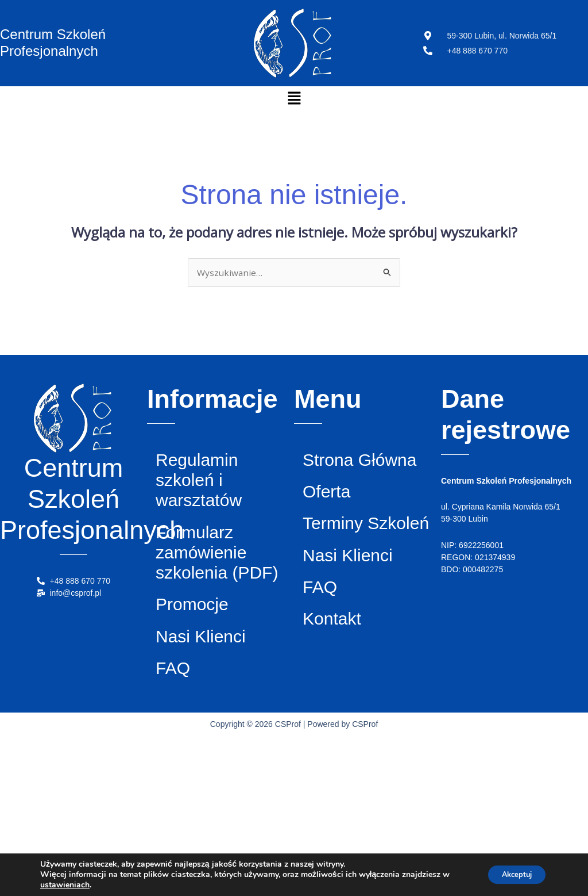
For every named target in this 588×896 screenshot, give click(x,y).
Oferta (338, 539)
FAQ (181, 822)
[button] (294, 98)
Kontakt (346, 771)
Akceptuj (512, 874)
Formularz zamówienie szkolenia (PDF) (224, 617)
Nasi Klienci (194, 764)
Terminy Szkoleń (348, 597)
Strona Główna (346, 481)
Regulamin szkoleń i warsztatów (220, 496)
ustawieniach (65, 885)
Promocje (210, 706)
